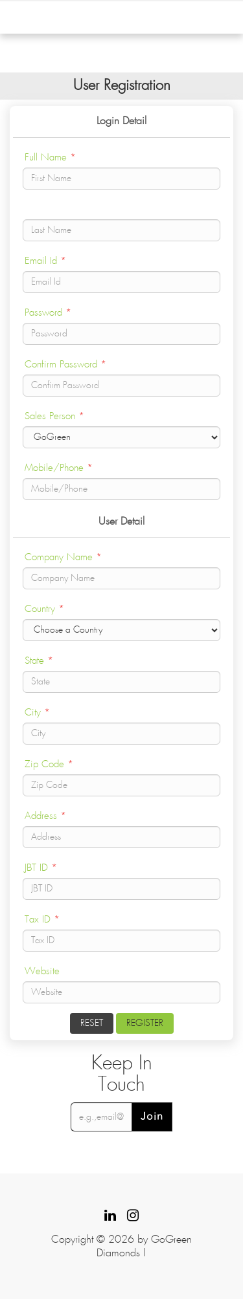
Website (42, 971)
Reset (91, 1023)
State (39, 660)
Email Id (45, 261)
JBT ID (41, 867)
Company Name (63, 557)
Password (48, 312)
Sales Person (54, 416)
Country (44, 609)
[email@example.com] (101, 1116)
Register (144, 1023)
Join (152, 1116)
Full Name (50, 157)
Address (45, 816)
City (37, 712)
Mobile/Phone (59, 468)
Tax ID (42, 919)
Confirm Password (65, 364)
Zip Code (49, 764)
